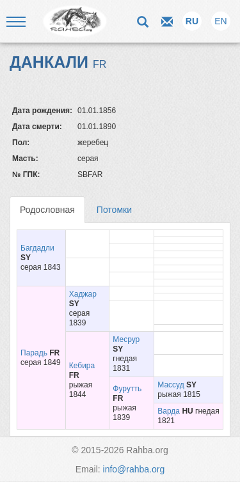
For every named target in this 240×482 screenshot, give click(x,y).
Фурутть (127, 388)
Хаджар (83, 294)
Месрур (126, 339)
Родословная (47, 210)
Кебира (82, 365)
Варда (168, 411)
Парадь (33, 352)
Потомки (114, 210)
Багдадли (37, 248)
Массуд (170, 384)
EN (220, 21)
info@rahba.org (134, 469)
